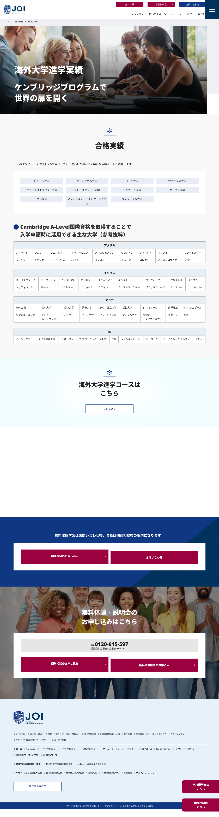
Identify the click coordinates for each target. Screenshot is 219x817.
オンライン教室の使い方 (27, 747)
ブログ (19, 779)
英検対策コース (50, 762)
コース (162, 13)
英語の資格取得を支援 (110, 741)
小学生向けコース (51, 756)
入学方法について (178, 741)
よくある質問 (60, 747)
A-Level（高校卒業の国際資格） (93, 771)
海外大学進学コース (165, 756)
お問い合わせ (179, 4)
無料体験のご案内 (34, 779)
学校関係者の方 (41, 793)
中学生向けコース (71, 756)
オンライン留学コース (188, 756)
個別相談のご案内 (54, 779)
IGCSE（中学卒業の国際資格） (60, 771)
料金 (176, 13)
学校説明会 (148, 4)
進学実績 (189, 13)
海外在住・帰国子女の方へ (68, 741)
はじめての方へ (144, 13)
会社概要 (128, 779)
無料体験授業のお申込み (155, 670)
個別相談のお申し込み (64, 558)
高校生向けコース (91, 756)
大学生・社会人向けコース (139, 756)
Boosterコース (32, 756)
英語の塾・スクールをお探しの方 (151, 741)
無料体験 (116, 4)
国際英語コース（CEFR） (27, 762)
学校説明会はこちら (201, 787)
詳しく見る (109, 409)
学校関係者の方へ (112, 779)
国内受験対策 (90, 741)
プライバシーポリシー (146, 779)
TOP (9, 21)
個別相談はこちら (201, 805)
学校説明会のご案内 (75, 779)
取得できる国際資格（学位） (29, 771)
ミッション (125, 13)
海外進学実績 (35, 21)
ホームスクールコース (113, 756)
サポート (46, 747)
